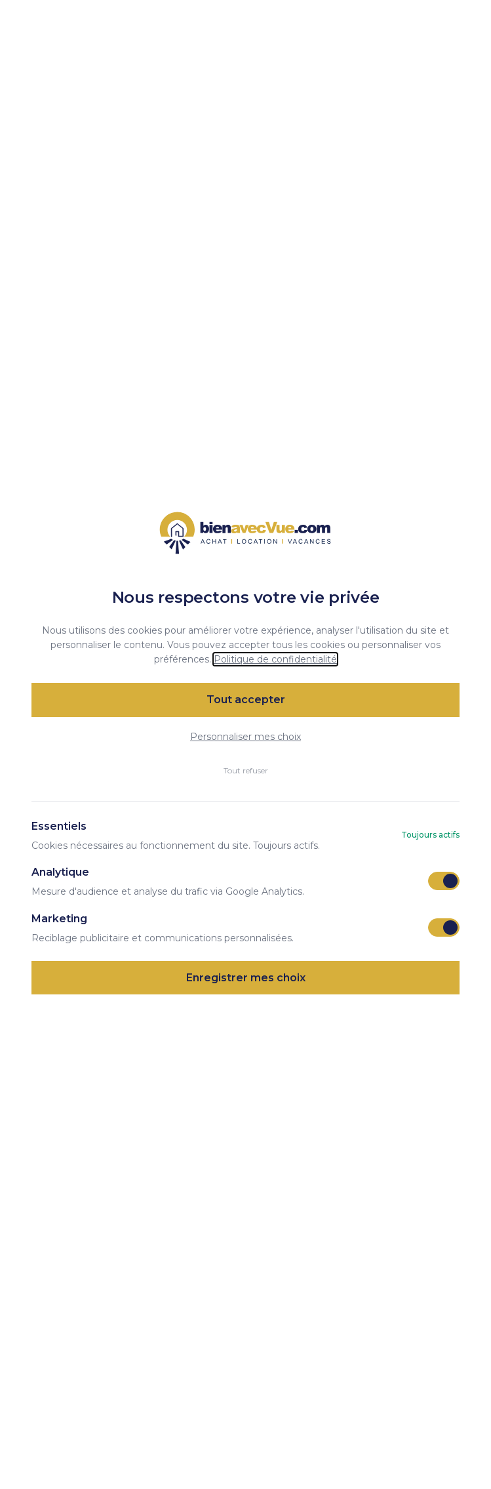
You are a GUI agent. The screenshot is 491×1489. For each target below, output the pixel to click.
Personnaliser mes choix (245, 737)
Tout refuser (246, 770)
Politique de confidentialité (275, 659)
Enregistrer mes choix (245, 977)
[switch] (444, 881)
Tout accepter (245, 699)
